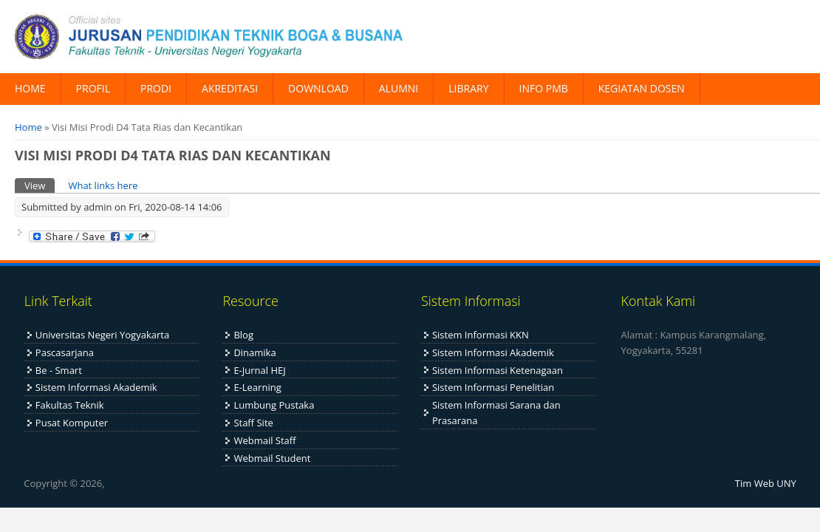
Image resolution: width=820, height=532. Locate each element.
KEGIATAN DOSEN (641, 88)
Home (28, 127)
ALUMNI (398, 88)
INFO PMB (543, 88)
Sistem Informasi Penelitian (493, 387)
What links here (102, 185)
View (39, 185)
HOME (30, 88)
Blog (243, 334)
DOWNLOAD (318, 88)
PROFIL (93, 88)
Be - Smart (58, 370)
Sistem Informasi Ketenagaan (497, 370)
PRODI (155, 88)
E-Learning (257, 387)
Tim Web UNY (765, 483)
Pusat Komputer (71, 422)
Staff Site (253, 422)
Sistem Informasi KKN (480, 334)
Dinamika (254, 352)
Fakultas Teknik (69, 405)
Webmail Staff (264, 440)
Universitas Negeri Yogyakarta (102, 334)
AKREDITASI (230, 88)
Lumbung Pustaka (273, 405)
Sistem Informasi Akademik (96, 387)
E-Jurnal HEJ (259, 370)
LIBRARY (468, 88)
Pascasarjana (64, 352)
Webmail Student (271, 458)
